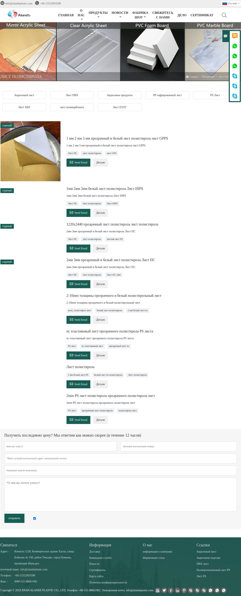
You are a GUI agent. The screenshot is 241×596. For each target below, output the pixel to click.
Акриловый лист (206, 551)
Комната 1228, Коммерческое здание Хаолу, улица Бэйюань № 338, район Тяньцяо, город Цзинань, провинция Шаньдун (44, 557)
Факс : (4, 581)
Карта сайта (96, 576)
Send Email (79, 162)
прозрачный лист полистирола (97, 410)
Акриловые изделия (208, 557)
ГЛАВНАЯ (66, 15)
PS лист (72, 346)
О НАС (81, 15)
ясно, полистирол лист (79, 310)
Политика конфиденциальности (108, 582)
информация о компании (157, 551)
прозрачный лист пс (119, 346)
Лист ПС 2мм (114, 274)
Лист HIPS (112, 203)
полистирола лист (128, 410)
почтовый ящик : (10, 569)
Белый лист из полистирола (108, 375)
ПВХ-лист (203, 563)
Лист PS (201, 576)
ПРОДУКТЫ (98, 14)
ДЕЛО (182, 15)
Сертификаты (97, 570)
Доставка (94, 551)
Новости (94, 563)
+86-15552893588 (50, 3)
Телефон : (6, 575)
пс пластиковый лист (92, 346)
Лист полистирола (137, 375)
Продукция (208, 76)
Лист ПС (72, 153)
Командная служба (100, 557)
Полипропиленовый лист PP (213, 570)
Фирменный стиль (154, 557)
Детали (100, 162)
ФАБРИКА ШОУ (140, 15)
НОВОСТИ (120, 14)
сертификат (202, 15)
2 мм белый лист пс (138, 310)
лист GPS (111, 153)
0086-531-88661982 (25, 581)
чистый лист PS (115, 239)
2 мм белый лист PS (78, 375)
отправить (14, 518)
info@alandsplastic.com (18, 3)
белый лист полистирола (109, 310)
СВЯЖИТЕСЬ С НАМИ (162, 15)
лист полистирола (92, 153)
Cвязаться (8, 545)
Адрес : (4, 551)
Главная (193, 76)
